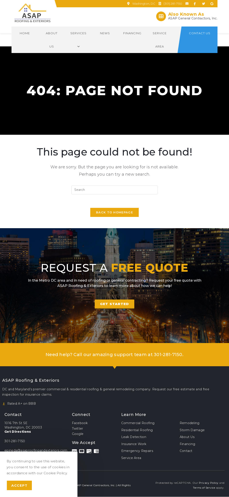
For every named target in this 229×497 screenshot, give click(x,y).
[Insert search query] (114, 190)
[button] (114, 304)
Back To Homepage (114, 212)
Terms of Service (204, 487)
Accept (19, 485)
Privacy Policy (209, 483)
